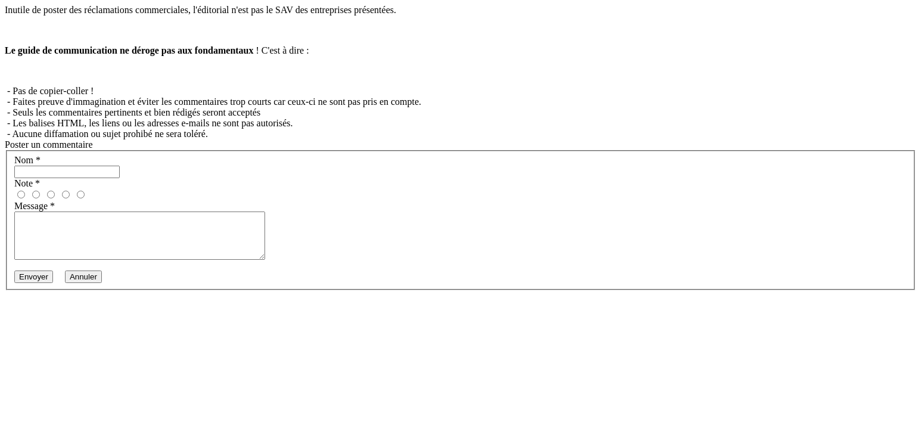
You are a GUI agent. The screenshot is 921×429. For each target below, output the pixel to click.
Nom (27, 160)
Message (34, 206)
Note (27, 183)
